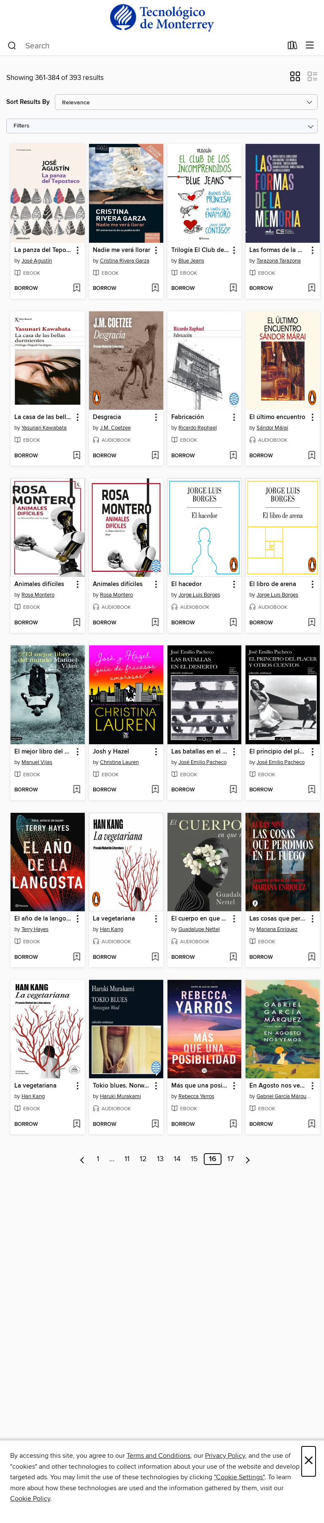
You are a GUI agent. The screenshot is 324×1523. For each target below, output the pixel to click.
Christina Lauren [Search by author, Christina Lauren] (119, 762)
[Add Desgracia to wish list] (155, 456)
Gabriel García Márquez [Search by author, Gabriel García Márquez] (283, 1096)
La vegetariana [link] (114, 919)
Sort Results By (28, 102)
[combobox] (145, 46)
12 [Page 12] (143, 1159)
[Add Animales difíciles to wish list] (76, 623)
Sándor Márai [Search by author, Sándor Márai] (272, 428)
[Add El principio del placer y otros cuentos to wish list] (311, 790)
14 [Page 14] (177, 1159)
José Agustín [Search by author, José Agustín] (37, 260)
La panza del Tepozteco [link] (43, 250)
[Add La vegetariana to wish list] (155, 957)
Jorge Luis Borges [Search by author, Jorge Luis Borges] (199, 595)
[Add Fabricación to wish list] (233, 456)
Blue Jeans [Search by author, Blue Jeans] (191, 260)
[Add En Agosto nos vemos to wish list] (311, 1124)
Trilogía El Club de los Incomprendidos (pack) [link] (200, 250)
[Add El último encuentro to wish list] (311, 456)
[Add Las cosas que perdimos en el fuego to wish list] (311, 957)
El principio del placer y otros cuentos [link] (278, 752)
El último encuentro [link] (277, 417)
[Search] (12, 46)
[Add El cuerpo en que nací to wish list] (233, 957)
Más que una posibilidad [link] (200, 1086)
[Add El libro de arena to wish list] (311, 623)
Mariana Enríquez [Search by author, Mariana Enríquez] (276, 929)
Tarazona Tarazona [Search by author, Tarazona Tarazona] (278, 260)
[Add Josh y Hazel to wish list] (155, 790)
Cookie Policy (30, 1498)
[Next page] (248, 1159)
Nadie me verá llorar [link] (121, 250)
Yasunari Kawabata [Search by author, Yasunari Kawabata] (44, 428)
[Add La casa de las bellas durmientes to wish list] (76, 456)
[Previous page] (82, 1159)
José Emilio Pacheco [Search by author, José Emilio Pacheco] (202, 762)
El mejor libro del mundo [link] (43, 752)
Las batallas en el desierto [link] (200, 752)
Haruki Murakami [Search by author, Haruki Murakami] (120, 1096)
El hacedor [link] (186, 584)
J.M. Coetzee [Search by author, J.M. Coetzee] (115, 428)
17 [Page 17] (230, 1159)
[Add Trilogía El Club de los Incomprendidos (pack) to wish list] (233, 288)
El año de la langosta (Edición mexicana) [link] (43, 919)
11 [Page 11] (127, 1159)
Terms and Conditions (158, 1455)
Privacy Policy (225, 1455)
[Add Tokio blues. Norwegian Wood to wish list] (155, 1124)
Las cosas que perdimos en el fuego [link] (278, 919)
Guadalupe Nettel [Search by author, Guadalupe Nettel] (199, 929)
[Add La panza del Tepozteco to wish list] (76, 288)
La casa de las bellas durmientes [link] (43, 417)
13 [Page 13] (160, 1159)
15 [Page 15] (194, 1159)
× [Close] (308, 1461)
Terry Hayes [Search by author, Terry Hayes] (35, 929)
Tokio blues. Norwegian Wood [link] (122, 1086)
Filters (22, 126)
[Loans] (292, 47)
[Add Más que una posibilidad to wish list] (233, 1124)
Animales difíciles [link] (39, 584)
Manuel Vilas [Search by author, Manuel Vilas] (37, 762)
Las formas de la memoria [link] (278, 250)
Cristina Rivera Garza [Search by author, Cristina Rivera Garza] (124, 260)
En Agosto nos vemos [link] (278, 1086)
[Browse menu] (310, 45)
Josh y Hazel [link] (111, 752)
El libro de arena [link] (272, 584)
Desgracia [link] (107, 417)
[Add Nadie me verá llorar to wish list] (155, 288)
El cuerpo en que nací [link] (200, 919)
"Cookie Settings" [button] (239, 1477)
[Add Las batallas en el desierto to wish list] (233, 790)
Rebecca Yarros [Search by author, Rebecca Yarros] (196, 1096)
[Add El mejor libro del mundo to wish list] (76, 790)
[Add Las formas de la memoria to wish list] (311, 288)
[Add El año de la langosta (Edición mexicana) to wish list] (76, 957)
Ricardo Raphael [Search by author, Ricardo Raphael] (197, 428)
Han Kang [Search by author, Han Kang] (111, 929)
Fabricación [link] (187, 417)
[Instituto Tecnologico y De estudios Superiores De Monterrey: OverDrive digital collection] (162, 18)
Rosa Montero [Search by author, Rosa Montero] (38, 595)
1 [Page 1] (98, 1159)
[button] (295, 79)
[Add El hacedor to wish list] (233, 623)
